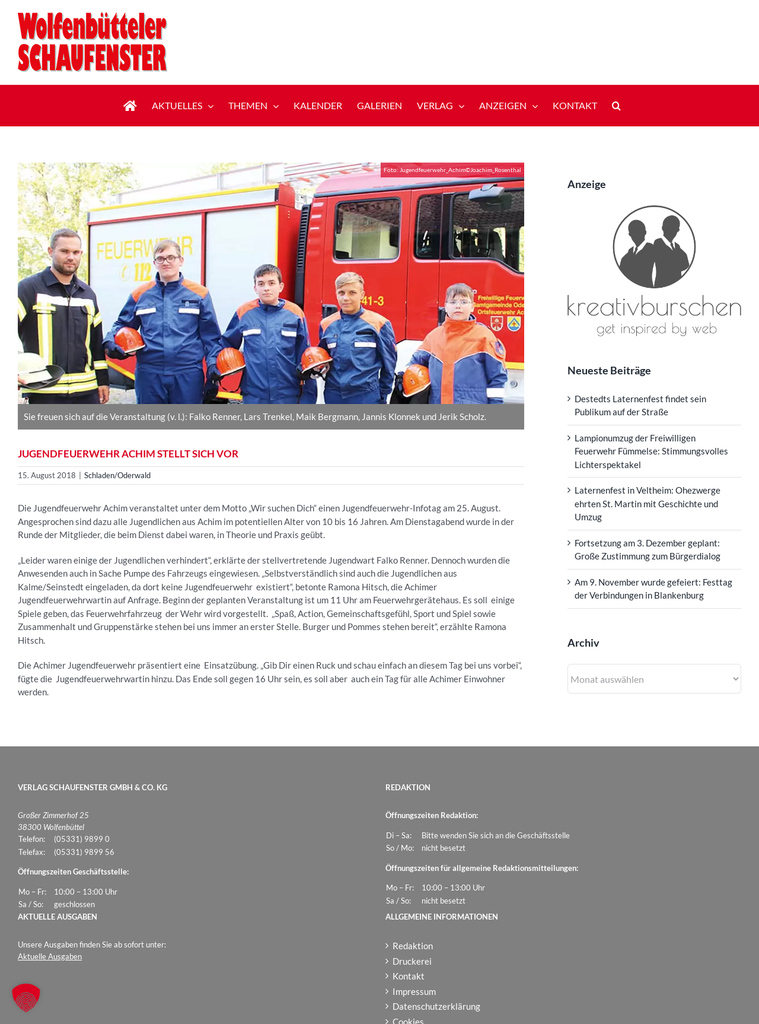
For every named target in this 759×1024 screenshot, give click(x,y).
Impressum (414, 991)
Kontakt (409, 976)
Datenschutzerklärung (436, 1006)
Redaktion (413, 945)
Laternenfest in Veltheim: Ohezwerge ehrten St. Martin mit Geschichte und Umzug (647, 503)
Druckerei (412, 961)
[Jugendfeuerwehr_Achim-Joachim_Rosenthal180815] (271, 283)
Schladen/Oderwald (117, 475)
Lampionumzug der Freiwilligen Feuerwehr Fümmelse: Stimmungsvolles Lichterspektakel (651, 451)
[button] (616, 105)
